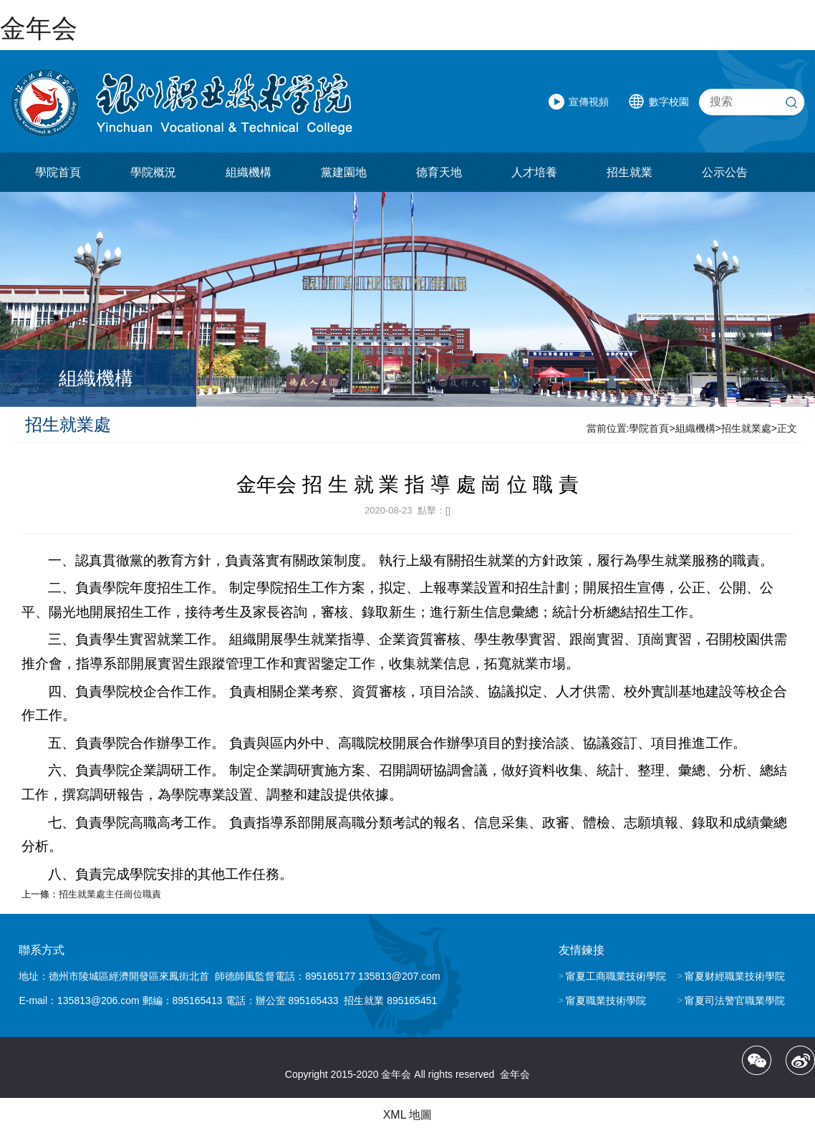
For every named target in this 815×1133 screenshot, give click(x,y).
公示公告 (725, 172)
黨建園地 (344, 172)
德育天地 (439, 172)
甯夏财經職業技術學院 (735, 976)
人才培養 (534, 172)
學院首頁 (58, 172)
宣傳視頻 (589, 101)
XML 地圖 (408, 1115)
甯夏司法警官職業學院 (735, 1000)
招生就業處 (746, 428)
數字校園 (669, 101)
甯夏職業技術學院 (606, 1000)
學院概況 (153, 172)
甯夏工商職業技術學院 (616, 976)
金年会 (38, 28)
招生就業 (629, 172)
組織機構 (248, 172)
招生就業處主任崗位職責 (110, 894)
